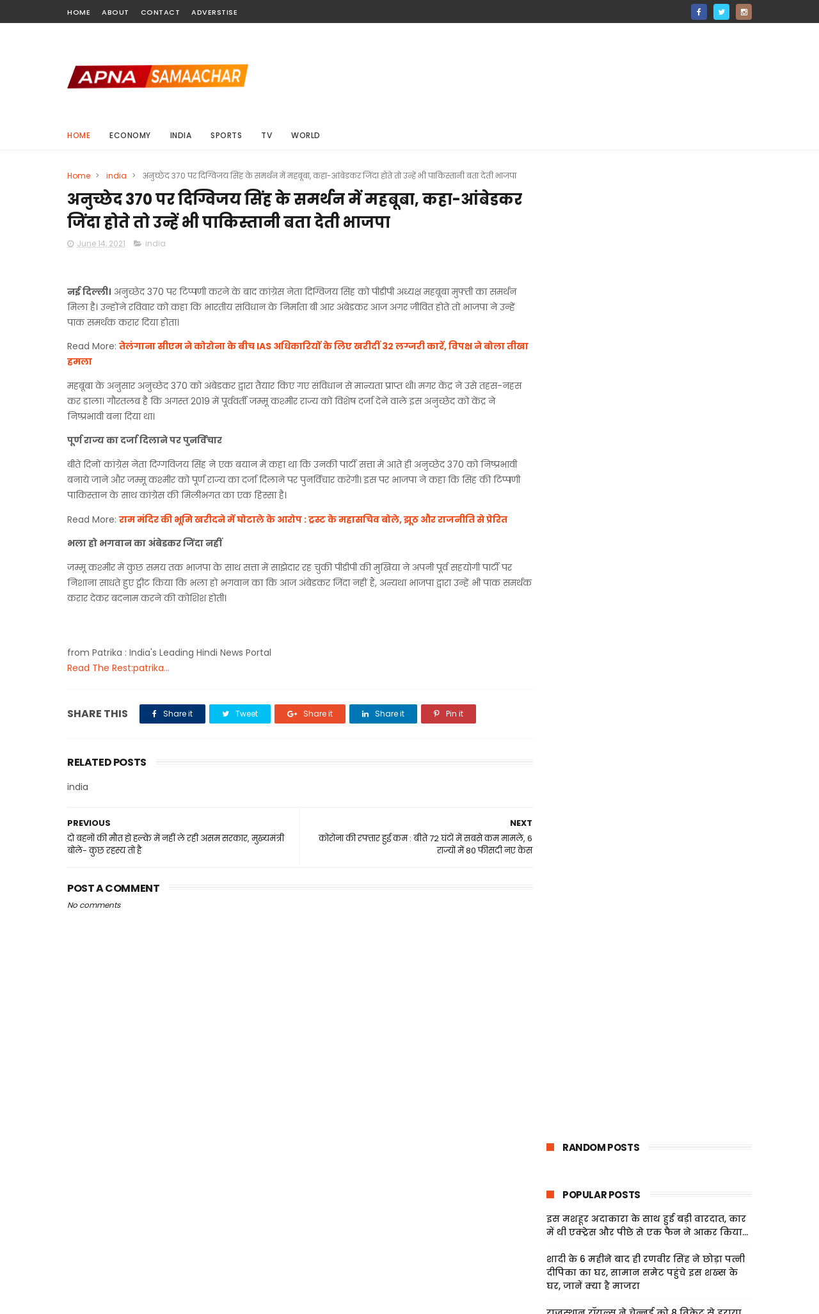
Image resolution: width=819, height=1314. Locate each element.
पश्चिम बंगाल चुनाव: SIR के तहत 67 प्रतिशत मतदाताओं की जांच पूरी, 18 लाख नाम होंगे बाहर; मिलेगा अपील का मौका (644, 418)
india (181, 135)
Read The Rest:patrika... (118, 668)
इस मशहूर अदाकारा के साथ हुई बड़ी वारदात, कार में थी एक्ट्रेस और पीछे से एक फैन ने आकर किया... (647, 277)
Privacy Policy (563, 1215)
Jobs (543, 1246)
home (78, 12)
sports (226, 135)
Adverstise (214, 12)
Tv (266, 135)
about (115, 12)
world (306, 135)
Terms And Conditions (582, 1200)
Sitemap (552, 1230)
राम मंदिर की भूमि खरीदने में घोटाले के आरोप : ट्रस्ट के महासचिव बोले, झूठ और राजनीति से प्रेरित (313, 520)
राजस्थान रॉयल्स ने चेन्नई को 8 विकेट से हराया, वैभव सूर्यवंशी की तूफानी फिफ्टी (644, 371)
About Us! (554, 1261)
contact (160, 12)
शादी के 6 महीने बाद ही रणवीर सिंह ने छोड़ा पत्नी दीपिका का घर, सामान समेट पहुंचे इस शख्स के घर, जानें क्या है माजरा (645, 324)
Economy (130, 135)
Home (78, 135)
